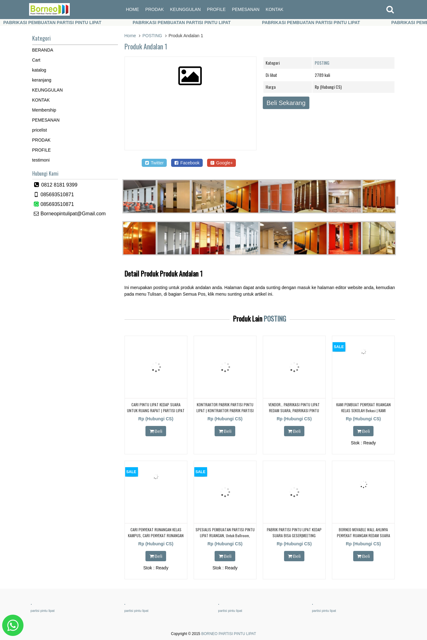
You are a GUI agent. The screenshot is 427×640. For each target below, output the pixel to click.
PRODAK (154, 9)
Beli (155, 431)
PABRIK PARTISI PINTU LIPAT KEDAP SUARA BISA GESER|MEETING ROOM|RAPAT (294, 535)
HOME (132, 9)
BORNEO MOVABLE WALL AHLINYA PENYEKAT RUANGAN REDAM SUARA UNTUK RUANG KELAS (363, 535)
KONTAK (274, 9)
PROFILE (216, 9)
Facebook (187, 162)
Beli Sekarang (286, 102)
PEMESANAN (245, 9)
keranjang (42, 80)
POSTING (152, 35)
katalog (39, 70)
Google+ (221, 162)
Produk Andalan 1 (146, 46)
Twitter (154, 162)
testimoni (41, 160)
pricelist (39, 130)
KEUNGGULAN (185, 9)
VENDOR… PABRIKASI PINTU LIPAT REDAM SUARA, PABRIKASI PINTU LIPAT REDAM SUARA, (294, 410)
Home (130, 35)
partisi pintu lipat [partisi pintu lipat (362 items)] (43, 610)
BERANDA (42, 50)
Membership (44, 110)
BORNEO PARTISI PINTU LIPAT (228, 634)
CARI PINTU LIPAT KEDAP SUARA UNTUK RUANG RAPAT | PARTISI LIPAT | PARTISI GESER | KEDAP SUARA (156, 410)
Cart (36, 60)
